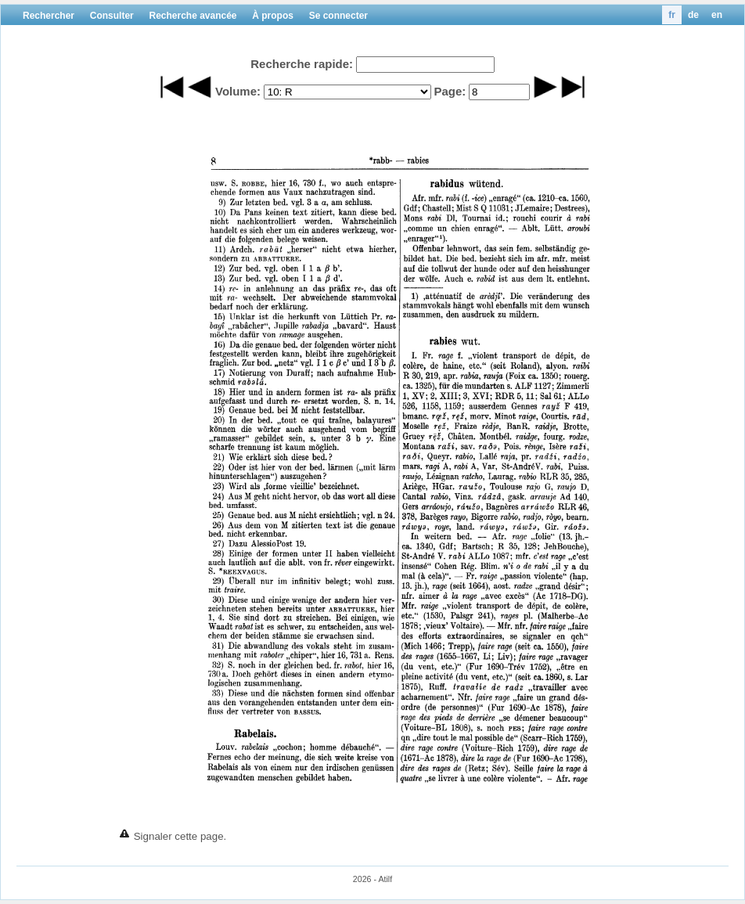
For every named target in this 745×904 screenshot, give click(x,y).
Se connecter (338, 15)
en (716, 14)
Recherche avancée (192, 15)
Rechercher (48, 15)
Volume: (238, 91)
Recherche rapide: (301, 63)
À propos (272, 15)
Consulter (112, 15)
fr (671, 14)
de (693, 14)
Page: (450, 91)
